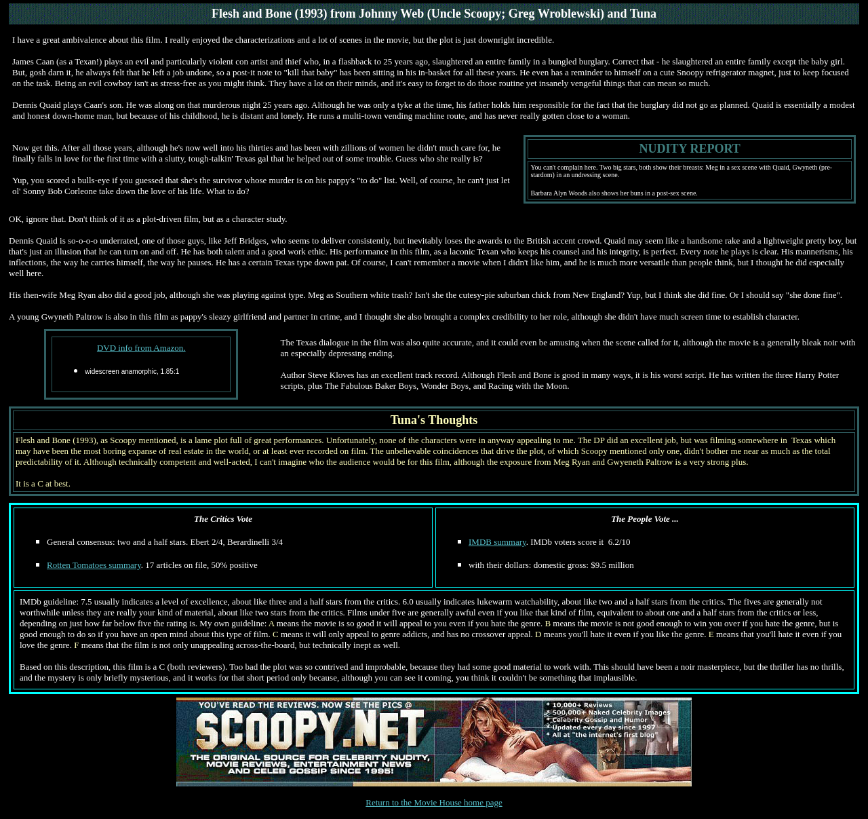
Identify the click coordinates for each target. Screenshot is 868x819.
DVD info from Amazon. (141, 348)
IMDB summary (497, 542)
